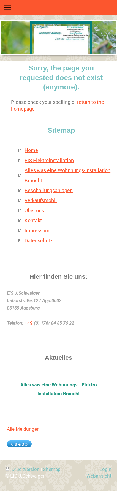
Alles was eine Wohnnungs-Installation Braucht (67, 175)
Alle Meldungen (23, 429)
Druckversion (23, 469)
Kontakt (33, 220)
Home (31, 150)
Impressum (37, 230)
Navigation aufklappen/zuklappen (58, 7)
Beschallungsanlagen (49, 190)
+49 (29, 323)
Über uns (34, 210)
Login (105, 469)
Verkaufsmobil (41, 200)
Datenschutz (39, 240)
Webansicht (98, 476)
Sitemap (52, 469)
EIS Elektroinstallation (49, 160)
